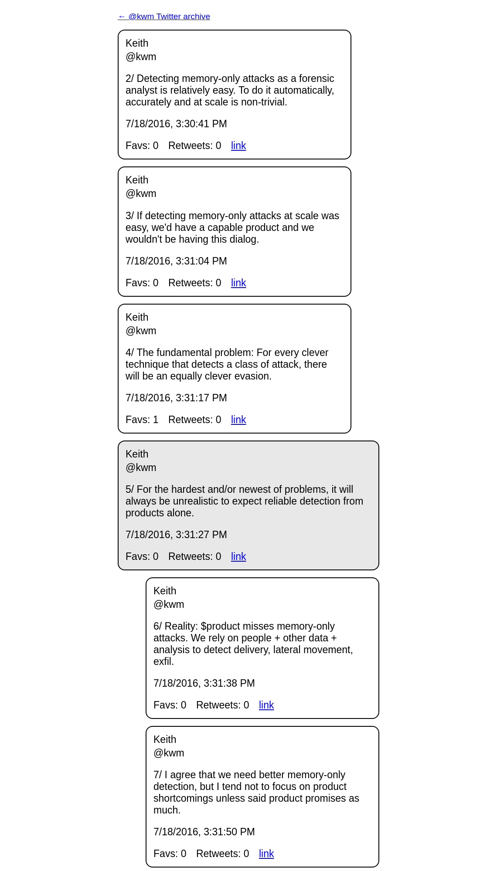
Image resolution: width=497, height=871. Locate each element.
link (238, 145)
